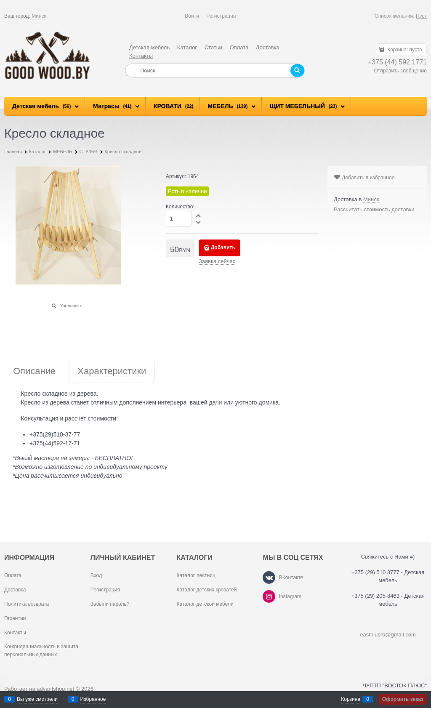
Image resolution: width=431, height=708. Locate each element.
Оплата (238, 47)
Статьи (213, 47)
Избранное (93, 699)
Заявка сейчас (217, 261)
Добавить (223, 247)
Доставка (267, 47)
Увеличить (71, 305)
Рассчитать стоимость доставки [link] (374, 209)
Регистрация (221, 16)
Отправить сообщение (400, 71)
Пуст (421, 16)
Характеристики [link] (111, 371)
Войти (192, 16)
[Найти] (297, 70)
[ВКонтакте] (269, 577)
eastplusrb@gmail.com (387, 634)
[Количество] (179, 219)
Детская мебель (149, 47)
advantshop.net (55, 689)
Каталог (187, 47)
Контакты (141, 56)
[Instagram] (269, 596)
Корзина (350, 699)
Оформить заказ (402, 699)
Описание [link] (34, 371)
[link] (39, 16)
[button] (199, 215)
